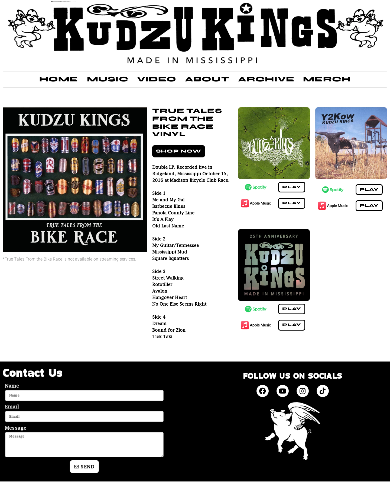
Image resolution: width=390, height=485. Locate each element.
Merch (327, 79)
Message (16, 428)
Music (107, 79)
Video (156, 79)
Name (12, 386)
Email (12, 407)
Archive (266, 79)
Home (58, 79)
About (207, 79)
